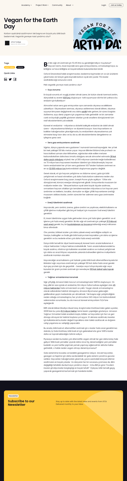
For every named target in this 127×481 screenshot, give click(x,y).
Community (57, 5)
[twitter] (10, 79)
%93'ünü (67, 97)
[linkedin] (5, 79)
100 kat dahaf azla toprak (102, 269)
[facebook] (14, 79)
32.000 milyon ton (57, 168)
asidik (84, 111)
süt (67, 94)
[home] (10, 5)
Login (104, 5)
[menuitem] (26, 5)
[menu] (53, 5)
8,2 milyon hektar (69, 311)
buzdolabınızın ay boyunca (79, 224)
